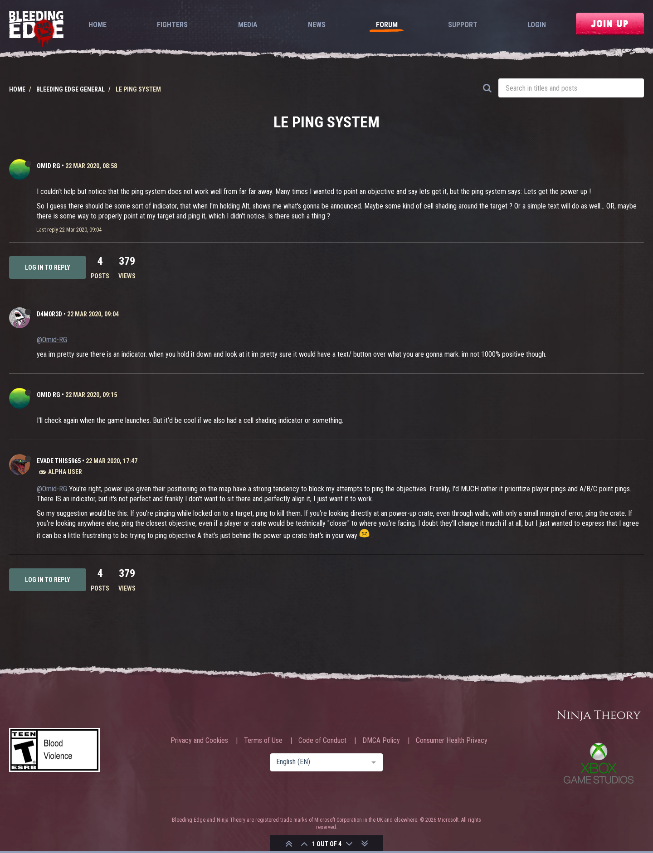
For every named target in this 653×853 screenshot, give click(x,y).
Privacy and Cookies (199, 740)
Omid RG (48, 166)
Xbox (598, 763)
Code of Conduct (322, 740)
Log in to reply (47, 267)
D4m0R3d (49, 314)
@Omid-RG (52, 339)
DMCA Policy (381, 740)
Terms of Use (263, 740)
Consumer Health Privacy (451, 740)
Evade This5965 (59, 461)
